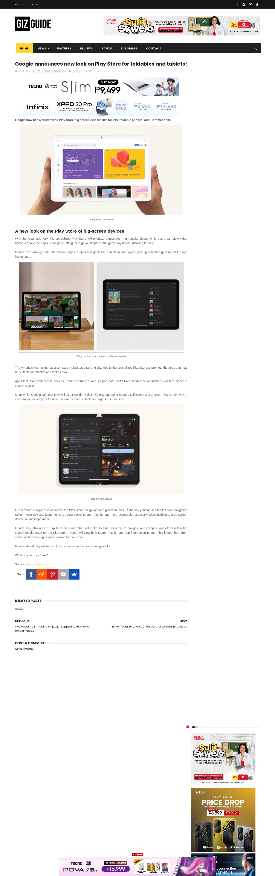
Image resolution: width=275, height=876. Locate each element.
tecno (236, 785)
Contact (34, 4)
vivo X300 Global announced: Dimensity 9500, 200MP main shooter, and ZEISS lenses (232, 438)
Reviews (85, 48)
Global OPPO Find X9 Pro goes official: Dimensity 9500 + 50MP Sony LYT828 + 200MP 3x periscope (233, 609)
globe (187, 777)
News (41, 48)
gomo (188, 840)
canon (188, 809)
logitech (189, 825)
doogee (220, 817)
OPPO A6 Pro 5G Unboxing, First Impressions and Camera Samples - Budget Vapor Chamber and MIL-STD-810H (233, 505)
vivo (235, 761)
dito (207, 793)
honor (213, 769)
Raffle (106, 48)
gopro (230, 840)
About (19, 4)
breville (208, 848)
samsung (217, 753)
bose (229, 848)
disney (238, 833)
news (97, 79)
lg (209, 777)
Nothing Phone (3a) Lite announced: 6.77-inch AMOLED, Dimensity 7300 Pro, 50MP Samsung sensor (233, 547)
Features (63, 48)
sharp (234, 801)
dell (229, 825)
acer (187, 793)
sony (212, 785)
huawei (189, 753)
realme (188, 769)
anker (216, 833)
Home (23, 48)
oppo (187, 761)
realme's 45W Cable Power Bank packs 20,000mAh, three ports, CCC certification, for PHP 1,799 (234, 418)
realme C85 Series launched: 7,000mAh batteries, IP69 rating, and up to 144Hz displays (234, 525)
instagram (191, 833)
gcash (230, 793)
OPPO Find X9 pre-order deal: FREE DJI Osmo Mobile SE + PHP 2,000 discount (232, 587)
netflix (211, 809)
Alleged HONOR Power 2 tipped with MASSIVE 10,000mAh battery (234, 565)
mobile (87, 79)
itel (232, 809)
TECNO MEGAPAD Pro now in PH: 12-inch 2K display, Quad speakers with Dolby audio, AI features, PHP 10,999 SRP (233, 482)
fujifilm (210, 801)
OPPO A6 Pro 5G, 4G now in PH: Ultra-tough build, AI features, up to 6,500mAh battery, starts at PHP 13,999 (233, 460)
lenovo (188, 785)
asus (237, 769)
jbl (210, 825)
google (77, 79)
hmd (209, 840)
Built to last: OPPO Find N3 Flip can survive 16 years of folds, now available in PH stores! (222, 280)
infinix (230, 777)
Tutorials (128, 48)
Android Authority (37, 566)
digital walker (192, 817)
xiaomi (211, 761)
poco (187, 801)
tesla (187, 848)
